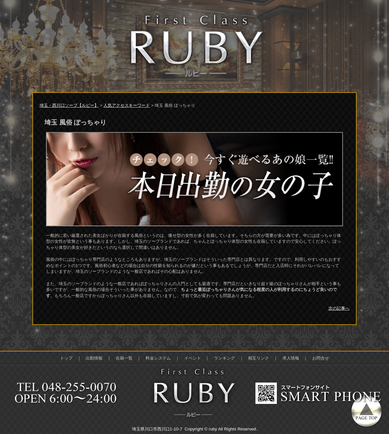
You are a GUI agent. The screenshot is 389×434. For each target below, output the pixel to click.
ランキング (224, 358)
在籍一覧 (124, 358)
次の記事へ (338, 308)
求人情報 (290, 358)
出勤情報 (94, 358)
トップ (66, 358)
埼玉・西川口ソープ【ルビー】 (69, 105)
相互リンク (258, 358)
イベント (192, 358)
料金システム (158, 358)
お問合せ (320, 358)
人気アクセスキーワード (126, 105)
